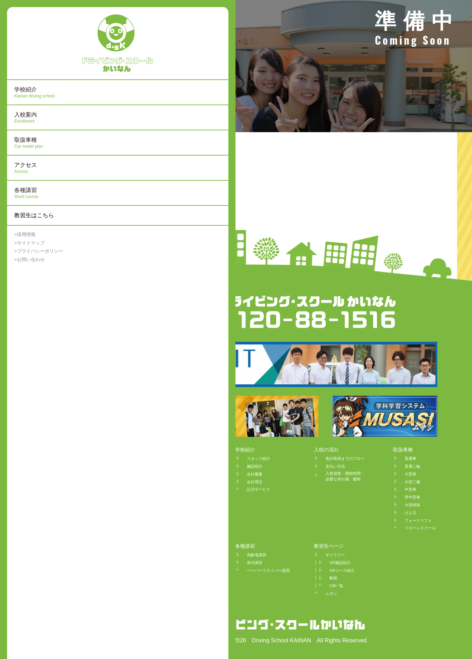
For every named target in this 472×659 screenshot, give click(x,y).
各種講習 (245, 546)
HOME (163, 449)
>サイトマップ (29, 243)
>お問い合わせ (29, 259)
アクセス (48, 168)
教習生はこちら (34, 215)
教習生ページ (329, 546)
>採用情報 (24, 234)
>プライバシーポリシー (38, 251)
